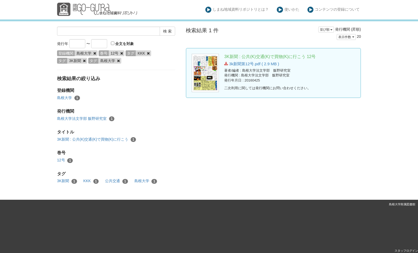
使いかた (288, 10)
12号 (65, 160)
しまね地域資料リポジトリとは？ (237, 10)
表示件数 (346, 37)
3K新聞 (67, 181)
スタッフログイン (406, 250)
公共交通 (116, 181)
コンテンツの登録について (333, 10)
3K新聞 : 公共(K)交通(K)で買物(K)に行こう (96, 139)
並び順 (326, 29)
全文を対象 (122, 44)
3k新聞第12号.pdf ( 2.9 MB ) (251, 64)
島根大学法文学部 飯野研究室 (85, 118)
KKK (91, 181)
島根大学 (68, 98)
